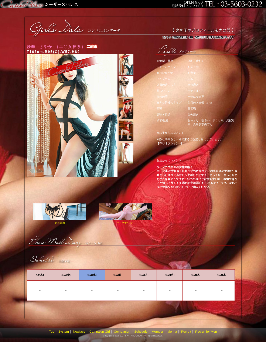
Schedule (141, 331)
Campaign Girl (99, 331)
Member (157, 331)
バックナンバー (125, 213)
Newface (79, 331)
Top (51, 331)
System (63, 331)
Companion (122, 331)
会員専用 (59, 213)
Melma (172, 331)
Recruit (186, 331)
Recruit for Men (206, 331)
